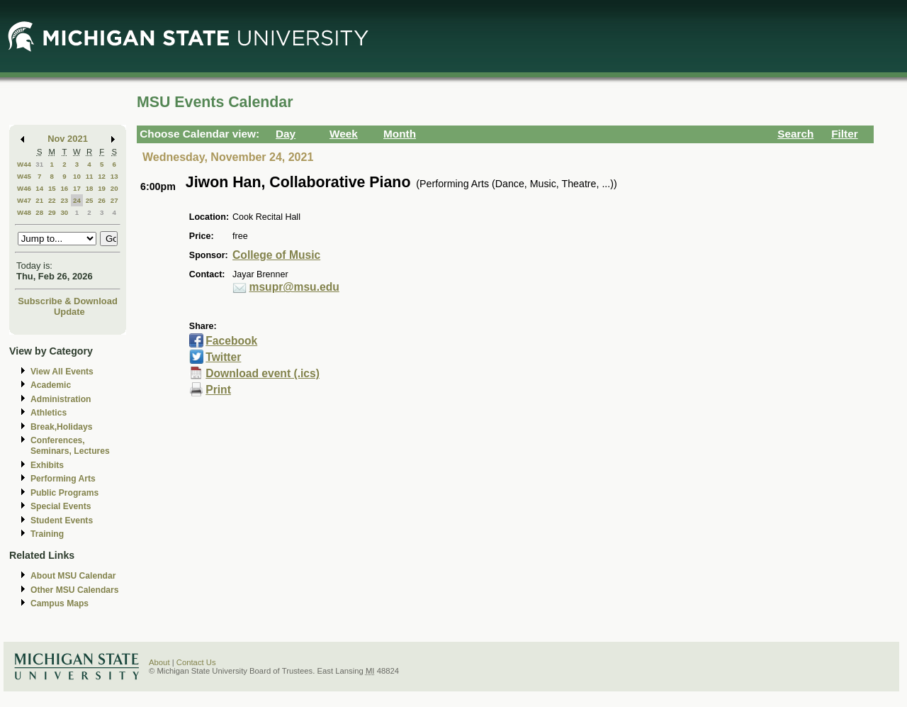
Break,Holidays (61, 427)
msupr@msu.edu (294, 287)
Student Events (61, 520)
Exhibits (47, 465)
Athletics (48, 413)
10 (77, 176)
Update (69, 311)
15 (52, 188)
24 (77, 200)
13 (114, 176)
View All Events (62, 372)
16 (64, 188)
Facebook (231, 341)
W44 (24, 164)
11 (90, 176)
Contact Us (196, 662)
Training (47, 534)
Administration (60, 399)
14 (39, 188)
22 (52, 200)
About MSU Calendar (73, 576)
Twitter (223, 357)
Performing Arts (63, 479)
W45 (24, 176)
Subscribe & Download (68, 301)
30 (64, 212)
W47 (24, 200)
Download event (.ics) (262, 373)
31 (39, 164)
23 (64, 200)
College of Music (276, 255)
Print (218, 390)
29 (52, 212)
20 (114, 188)
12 (102, 176)
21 (39, 200)
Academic (50, 385)
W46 (24, 188)
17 (77, 188)
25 (90, 200)
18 (90, 188)
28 (39, 212)
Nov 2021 (67, 138)
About (159, 662)
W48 (24, 212)
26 (102, 200)
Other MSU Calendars (74, 590)
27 (114, 200)
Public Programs (64, 493)
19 (102, 188)
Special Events (60, 506)
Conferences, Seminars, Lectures (70, 445)
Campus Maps (59, 603)
